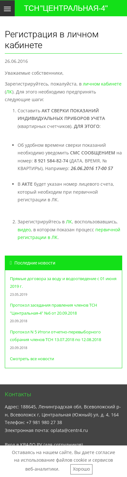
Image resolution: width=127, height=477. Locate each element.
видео (24, 230)
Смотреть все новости (32, 358)
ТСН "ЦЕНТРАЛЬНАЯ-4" (66, 8)
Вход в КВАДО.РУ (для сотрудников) (44, 445)
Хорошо (81, 469)
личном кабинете (102, 84)
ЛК (9, 92)
